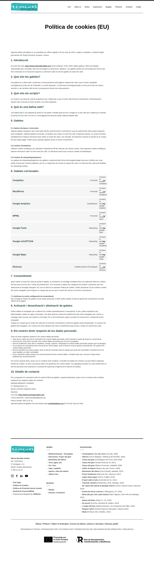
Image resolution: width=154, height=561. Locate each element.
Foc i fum (52, 477)
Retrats (51, 502)
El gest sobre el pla (90, 492)
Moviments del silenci (91, 483)
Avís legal (17, 494)
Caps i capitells (54, 480)
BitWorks (37, 506)
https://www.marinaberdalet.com (38, 66)
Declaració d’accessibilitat (23, 503)
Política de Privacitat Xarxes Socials (27, 500)
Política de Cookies (20, 497)
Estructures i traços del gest (59, 469)
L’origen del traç (88, 518)
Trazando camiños (89, 495)
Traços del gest (88, 472)
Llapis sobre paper (89, 489)
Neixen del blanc (88, 512)
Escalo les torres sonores (92, 503)
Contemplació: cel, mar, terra (93, 466)
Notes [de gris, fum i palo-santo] (95, 506)
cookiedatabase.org (56, 449)
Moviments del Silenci (57, 472)
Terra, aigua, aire (55, 474)
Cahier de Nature (89, 480)
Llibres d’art (53, 486)
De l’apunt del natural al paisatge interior (98, 498)
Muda (84, 524)
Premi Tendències (89, 486)
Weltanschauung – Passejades (60, 466)
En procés (86, 515)
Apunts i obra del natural (58, 483)
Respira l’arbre (88, 521)
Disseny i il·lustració (56, 505)
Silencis (85, 469)
